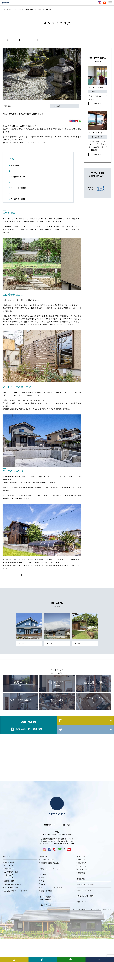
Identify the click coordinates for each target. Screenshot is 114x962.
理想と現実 (14, 166)
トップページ (7, 9)
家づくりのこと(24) (85, 40)
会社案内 (81, 883)
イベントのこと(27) (67, 40)
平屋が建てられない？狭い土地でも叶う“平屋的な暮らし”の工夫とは (57, 659)
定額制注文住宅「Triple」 (50, 886)
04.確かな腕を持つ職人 (12, 907)
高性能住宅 (9, 898)
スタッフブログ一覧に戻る (42, 579)
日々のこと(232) (31, 40)
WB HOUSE (10, 901)
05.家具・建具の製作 (11, 911)
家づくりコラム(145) (48, 40)
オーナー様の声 (45, 920)
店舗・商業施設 (46, 914)
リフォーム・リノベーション (49, 892)
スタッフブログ (18, 9)
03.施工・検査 (9, 904)
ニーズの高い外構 (17, 200)
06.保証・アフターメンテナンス (15, 914)
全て (19, 40)
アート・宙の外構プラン (19, 189)
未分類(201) (101, 40)
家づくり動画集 (45, 923)
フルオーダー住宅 (47, 883)
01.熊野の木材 (9, 892)
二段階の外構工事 (17, 177)
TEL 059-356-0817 (57, 857)
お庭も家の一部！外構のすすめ (83, 658)
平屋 (42, 904)
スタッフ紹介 (83, 889)
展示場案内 (82, 886)
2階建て (44, 907)
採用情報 (81, 896)
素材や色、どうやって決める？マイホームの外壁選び (29, 659)
